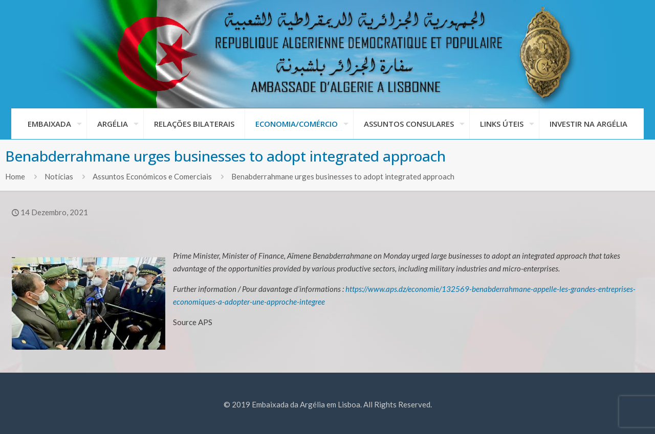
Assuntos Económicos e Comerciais (152, 176)
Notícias (59, 176)
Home (15, 176)
